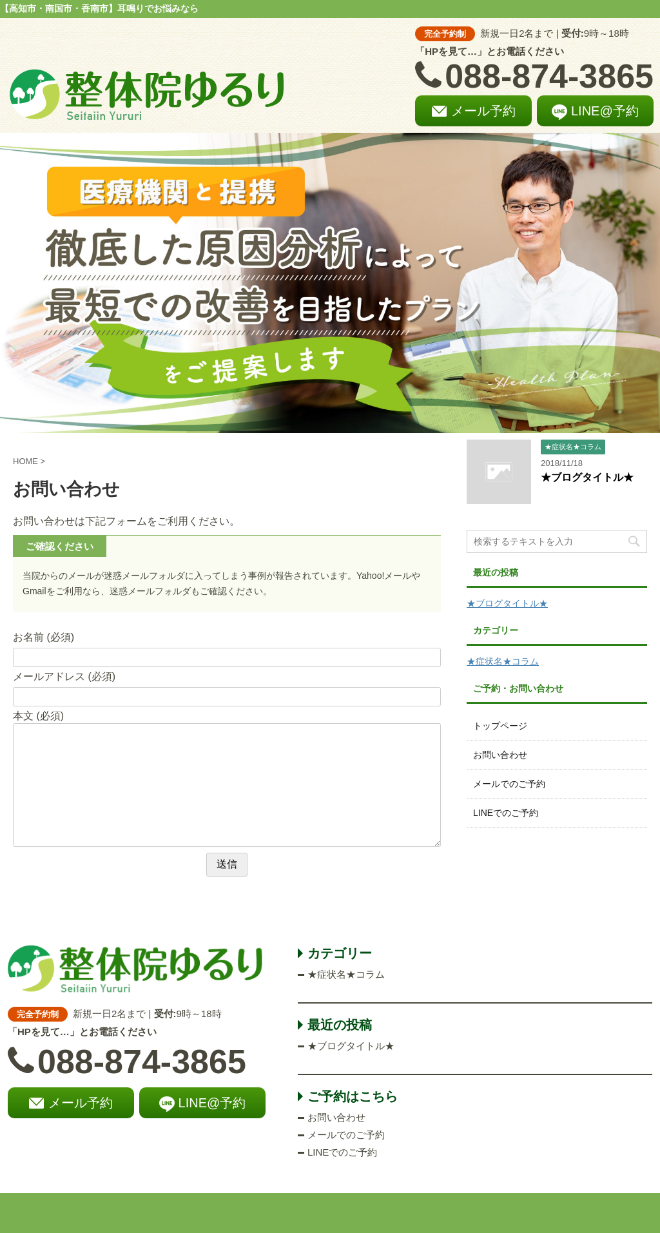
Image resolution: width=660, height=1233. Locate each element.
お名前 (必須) (43, 637)
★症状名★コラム (503, 661)
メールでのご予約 (509, 784)
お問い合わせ (500, 755)
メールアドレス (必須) (64, 676)
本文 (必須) (38, 715)
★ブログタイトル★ (587, 477)
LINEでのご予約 (505, 813)
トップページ (500, 726)
